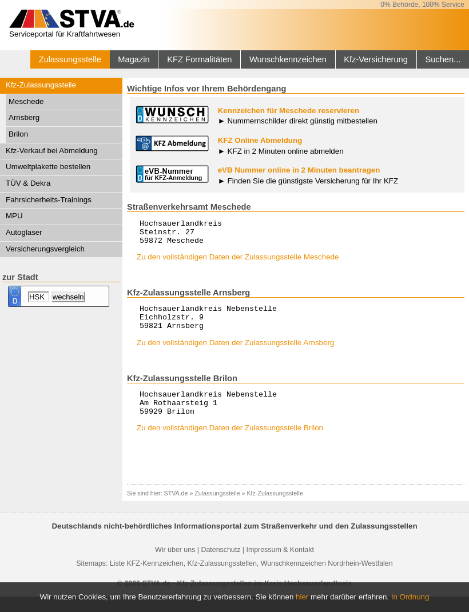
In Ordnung (410, 597)
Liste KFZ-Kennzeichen (147, 579)
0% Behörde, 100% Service (422, 5)
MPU (14, 215)
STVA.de (176, 508)
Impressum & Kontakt (279, 565)
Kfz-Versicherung (376, 59)
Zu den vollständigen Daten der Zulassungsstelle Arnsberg (235, 353)
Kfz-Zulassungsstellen (222, 579)
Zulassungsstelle (70, 59)
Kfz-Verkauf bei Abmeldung (52, 150)
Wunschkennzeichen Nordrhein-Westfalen (327, 579)
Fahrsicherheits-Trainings (49, 199)
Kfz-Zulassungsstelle (41, 85)
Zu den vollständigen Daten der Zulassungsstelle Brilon (230, 443)
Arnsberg (24, 117)
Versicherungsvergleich (45, 249)
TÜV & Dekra (28, 183)
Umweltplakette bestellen (48, 166)
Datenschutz (220, 565)
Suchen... (442, 59)
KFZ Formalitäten (199, 59)
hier (302, 597)
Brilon (18, 134)
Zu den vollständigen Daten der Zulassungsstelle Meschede (238, 262)
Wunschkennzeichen (288, 59)
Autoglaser (24, 232)
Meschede (26, 101)
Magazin (133, 59)
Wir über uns (175, 565)
